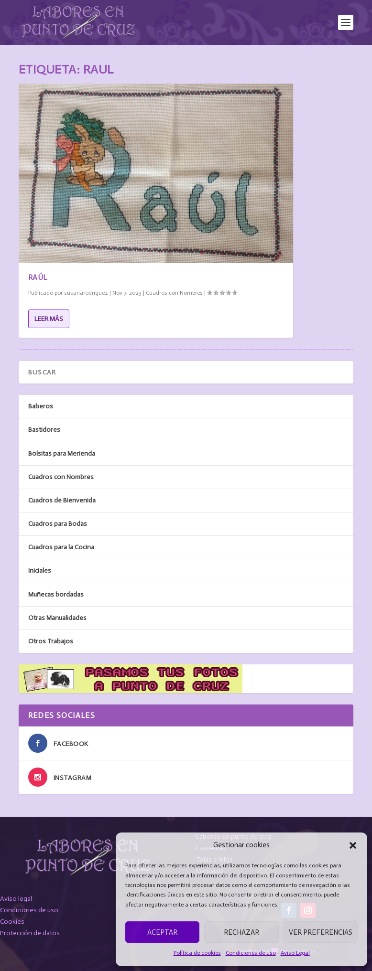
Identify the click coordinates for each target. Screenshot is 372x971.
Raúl (37, 277)
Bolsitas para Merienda (61, 453)
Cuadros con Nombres (174, 292)
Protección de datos (30, 933)
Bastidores (44, 430)
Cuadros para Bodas (57, 524)
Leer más (48, 319)
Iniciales (39, 570)
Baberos (40, 406)
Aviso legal (16, 899)
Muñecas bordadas (56, 594)
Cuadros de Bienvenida (62, 500)
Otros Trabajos (50, 641)
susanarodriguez (86, 292)
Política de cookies (197, 953)
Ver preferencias (320, 932)
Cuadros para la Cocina (61, 547)
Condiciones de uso (251, 953)
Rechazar (241, 932)
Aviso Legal (295, 953)
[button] (353, 845)
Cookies (12, 922)
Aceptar (162, 932)
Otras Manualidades (57, 618)
